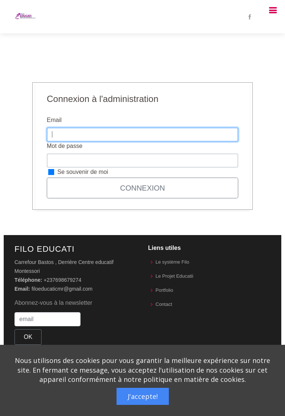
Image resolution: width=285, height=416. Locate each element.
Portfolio (164, 290)
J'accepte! (143, 396)
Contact (163, 304)
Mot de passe (64, 146)
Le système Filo (172, 262)
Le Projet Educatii (174, 276)
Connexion (142, 188)
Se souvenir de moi (82, 172)
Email (54, 120)
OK (28, 337)
